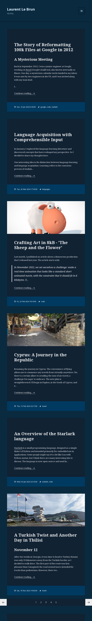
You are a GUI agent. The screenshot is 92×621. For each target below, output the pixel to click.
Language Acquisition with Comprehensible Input (43, 137)
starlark (55, 107)
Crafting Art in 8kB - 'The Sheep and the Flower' (41, 245)
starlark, (45, 482)
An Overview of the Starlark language (44, 436)
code (43, 301)
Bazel (28, 69)
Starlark (18, 448)
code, (49, 107)
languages (46, 189)
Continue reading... (23, 93)
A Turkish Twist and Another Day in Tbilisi (45, 537)
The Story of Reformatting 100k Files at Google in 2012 (43, 47)
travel (44, 406)
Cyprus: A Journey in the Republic (40, 357)
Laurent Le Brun (21, 9)
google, (43, 107)
